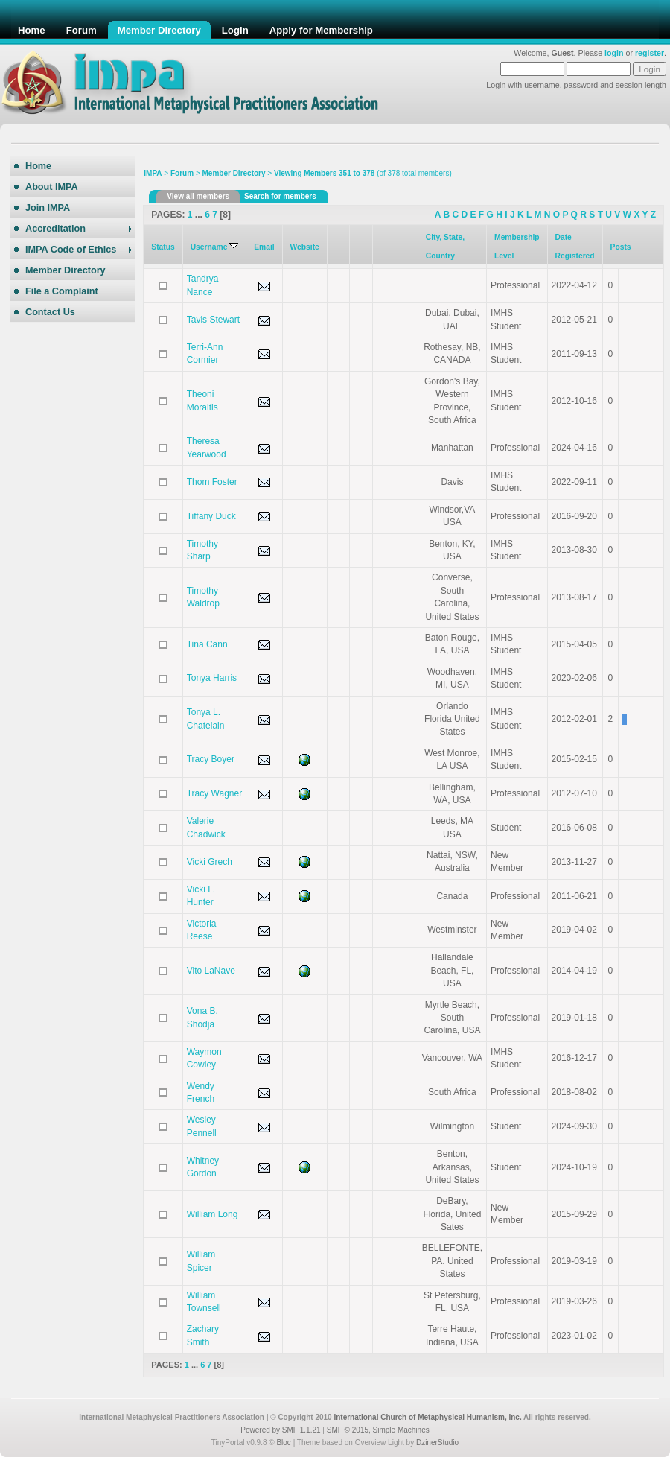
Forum (182, 173)
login (613, 52)
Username (215, 247)
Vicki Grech (209, 862)
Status (162, 247)
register (649, 52)
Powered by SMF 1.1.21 (280, 1430)
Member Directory (234, 173)
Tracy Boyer (210, 759)
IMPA (153, 173)
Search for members (280, 196)
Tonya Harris (212, 678)
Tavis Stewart (213, 319)
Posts (620, 247)
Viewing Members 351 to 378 (324, 173)
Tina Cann (207, 644)
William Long (212, 1214)
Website (304, 247)
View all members (198, 196)
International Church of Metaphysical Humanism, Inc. (427, 1417)
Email (264, 247)
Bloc (283, 1442)
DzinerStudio (437, 1442)
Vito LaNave (211, 970)
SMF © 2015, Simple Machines (378, 1430)
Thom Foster (212, 482)
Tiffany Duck (211, 516)
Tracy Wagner (214, 793)
